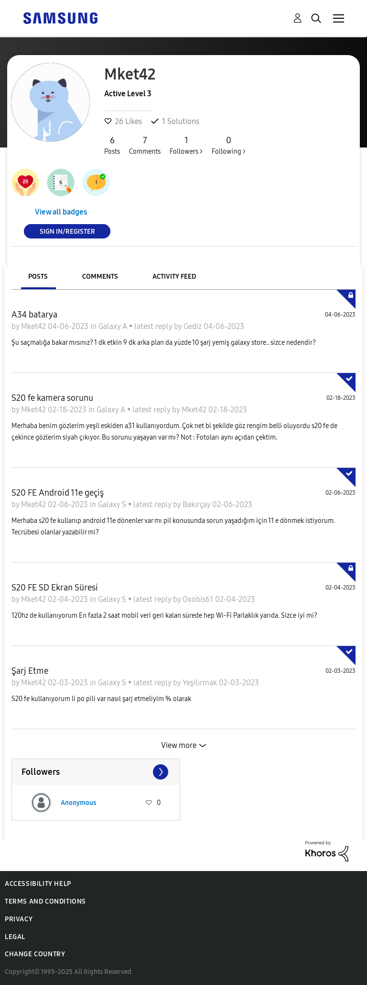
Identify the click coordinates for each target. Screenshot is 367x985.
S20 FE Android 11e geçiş (57, 492)
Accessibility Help (38, 884)
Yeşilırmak (201, 682)
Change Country (35, 954)
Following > (229, 145)
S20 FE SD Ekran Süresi (54, 587)
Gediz (194, 326)
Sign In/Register (67, 231)
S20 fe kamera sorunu (52, 398)
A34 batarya (34, 314)
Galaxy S (113, 504)
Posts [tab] (38, 276)
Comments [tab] (100, 276)
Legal (15, 937)
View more (178, 745)
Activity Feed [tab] (174, 276)
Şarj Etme (29, 671)
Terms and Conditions (45, 901)
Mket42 (34, 326)
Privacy (18, 919)
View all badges (61, 211)
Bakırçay (197, 504)
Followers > (186, 145)
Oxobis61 (199, 599)
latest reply (154, 326)
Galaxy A (113, 326)
